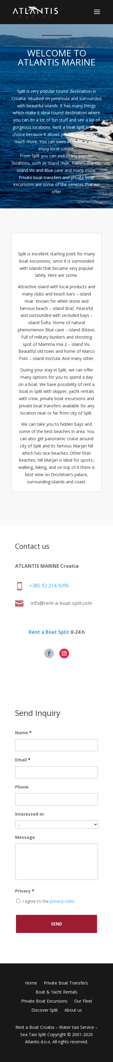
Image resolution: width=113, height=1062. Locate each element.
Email (22, 760)
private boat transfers (40, 406)
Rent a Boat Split (50, 634)
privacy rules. (62, 901)
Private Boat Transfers (66, 983)
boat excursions (34, 261)
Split (21, 91)
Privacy (24, 891)
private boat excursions (63, 398)
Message (25, 837)
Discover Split (44, 1010)
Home (31, 983)
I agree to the (48, 901)
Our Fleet (83, 1001)
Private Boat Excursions (44, 1001)
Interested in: (30, 814)
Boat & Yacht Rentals (56, 992)
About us (73, 1010)
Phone (22, 787)
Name (23, 732)
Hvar (64, 163)
